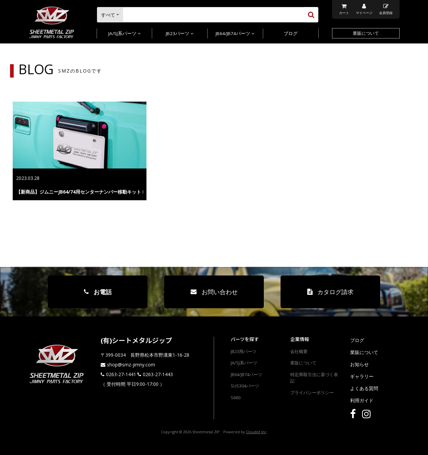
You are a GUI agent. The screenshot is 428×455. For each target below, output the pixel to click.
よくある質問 (364, 388)
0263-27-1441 (121, 374)
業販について (366, 33)
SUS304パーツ (245, 386)
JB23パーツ (180, 33)
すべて (108, 15)
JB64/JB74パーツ (235, 33)
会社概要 (299, 351)
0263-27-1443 (158, 374)
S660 (235, 397)
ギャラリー (361, 376)
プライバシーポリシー (312, 392)
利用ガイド (361, 400)
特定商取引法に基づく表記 (314, 377)
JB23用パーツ (243, 351)
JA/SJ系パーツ (124, 33)
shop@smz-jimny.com (131, 364)
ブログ (291, 33)
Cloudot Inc (256, 431)
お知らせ (359, 364)
